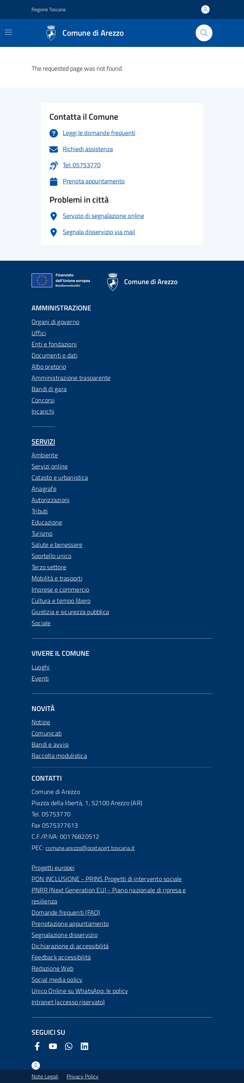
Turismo (42, 533)
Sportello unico (52, 556)
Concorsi (43, 400)
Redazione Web (52, 968)
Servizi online (50, 466)
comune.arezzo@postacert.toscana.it (90, 848)
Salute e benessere (57, 544)
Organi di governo (55, 321)
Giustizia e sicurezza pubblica (70, 612)
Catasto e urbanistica (60, 477)
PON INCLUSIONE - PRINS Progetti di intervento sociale (107, 879)
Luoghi (40, 667)
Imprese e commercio (60, 589)
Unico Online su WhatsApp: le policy (80, 991)
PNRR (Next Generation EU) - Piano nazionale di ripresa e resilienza (109, 895)
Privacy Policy (83, 1076)
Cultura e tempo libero (61, 600)
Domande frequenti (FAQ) (66, 912)
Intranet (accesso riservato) (68, 1002)
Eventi (40, 678)
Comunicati (47, 733)
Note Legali (45, 1076)
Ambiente (45, 455)
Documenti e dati (54, 355)
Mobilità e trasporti (57, 578)
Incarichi (43, 411)
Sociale (41, 623)
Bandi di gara (49, 389)
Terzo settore (49, 567)
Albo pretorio (49, 366)
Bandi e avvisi (50, 744)
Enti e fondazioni (54, 344)
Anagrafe (44, 488)
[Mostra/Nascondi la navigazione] (8, 32)
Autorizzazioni (50, 500)
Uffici (39, 333)
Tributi (40, 511)
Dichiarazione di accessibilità (70, 946)
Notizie (41, 722)
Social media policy (57, 979)
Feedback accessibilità (61, 957)
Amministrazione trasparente (71, 377)
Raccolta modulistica (59, 755)
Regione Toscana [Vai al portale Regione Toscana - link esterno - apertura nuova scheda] (49, 9)
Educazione (47, 522)
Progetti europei (53, 867)
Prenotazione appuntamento (70, 923)
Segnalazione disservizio (64, 935)
